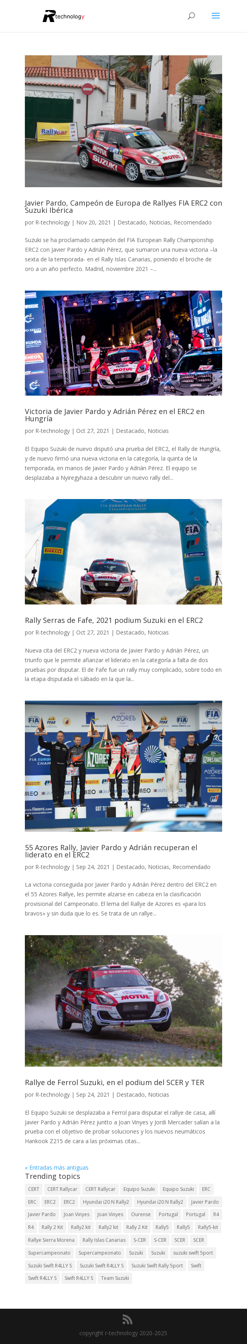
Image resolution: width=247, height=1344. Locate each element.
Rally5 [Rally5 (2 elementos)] (183, 1227)
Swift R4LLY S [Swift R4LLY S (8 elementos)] (79, 1278)
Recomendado (193, 222)
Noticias (159, 222)
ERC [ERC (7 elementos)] (32, 1201)
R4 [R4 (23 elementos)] (216, 1214)
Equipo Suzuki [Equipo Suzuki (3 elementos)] (178, 1189)
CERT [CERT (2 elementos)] (33, 1189)
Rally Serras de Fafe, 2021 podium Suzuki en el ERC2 (114, 620)
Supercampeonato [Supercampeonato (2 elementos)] (49, 1252)
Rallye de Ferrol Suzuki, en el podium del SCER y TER (114, 1082)
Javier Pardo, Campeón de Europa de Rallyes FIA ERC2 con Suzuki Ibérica (123, 206)
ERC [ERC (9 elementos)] (206, 1189)
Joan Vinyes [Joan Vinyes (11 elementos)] (110, 1214)
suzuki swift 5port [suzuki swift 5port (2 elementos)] (193, 1252)
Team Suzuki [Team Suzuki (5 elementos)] (115, 1278)
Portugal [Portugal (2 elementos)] (168, 1214)
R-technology (52, 222)
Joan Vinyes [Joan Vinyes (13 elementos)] (76, 1214)
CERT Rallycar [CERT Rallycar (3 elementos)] (62, 1189)
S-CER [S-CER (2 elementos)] (140, 1240)
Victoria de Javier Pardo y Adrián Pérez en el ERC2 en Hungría (114, 414)
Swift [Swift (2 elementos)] (196, 1265)
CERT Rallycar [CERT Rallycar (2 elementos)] (100, 1189)
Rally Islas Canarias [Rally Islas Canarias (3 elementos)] (104, 1240)
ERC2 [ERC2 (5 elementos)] (69, 1201)
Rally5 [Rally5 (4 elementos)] (162, 1227)
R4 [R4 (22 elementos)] (31, 1227)
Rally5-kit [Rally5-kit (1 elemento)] (208, 1227)
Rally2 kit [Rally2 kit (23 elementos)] (81, 1227)
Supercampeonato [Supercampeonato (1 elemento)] (100, 1252)
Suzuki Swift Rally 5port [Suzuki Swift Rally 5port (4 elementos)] (157, 1265)
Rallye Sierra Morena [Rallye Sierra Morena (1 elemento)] (51, 1240)
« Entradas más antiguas (57, 1167)
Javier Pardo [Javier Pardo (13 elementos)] (205, 1201)
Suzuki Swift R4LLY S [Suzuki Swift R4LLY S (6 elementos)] (50, 1265)
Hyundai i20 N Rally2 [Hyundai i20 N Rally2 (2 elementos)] (160, 1201)
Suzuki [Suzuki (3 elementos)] (136, 1252)
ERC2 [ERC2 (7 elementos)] (50, 1201)
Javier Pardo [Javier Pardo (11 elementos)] (42, 1214)
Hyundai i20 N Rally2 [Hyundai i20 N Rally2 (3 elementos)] (106, 1201)
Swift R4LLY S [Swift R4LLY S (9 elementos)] (42, 1278)
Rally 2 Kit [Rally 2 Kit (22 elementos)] (137, 1227)
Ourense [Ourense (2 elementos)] (141, 1214)
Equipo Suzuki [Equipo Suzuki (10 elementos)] (139, 1189)
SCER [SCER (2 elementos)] (179, 1240)
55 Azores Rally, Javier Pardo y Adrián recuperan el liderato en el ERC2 (111, 851)
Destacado (131, 222)
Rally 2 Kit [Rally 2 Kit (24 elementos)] (52, 1227)
